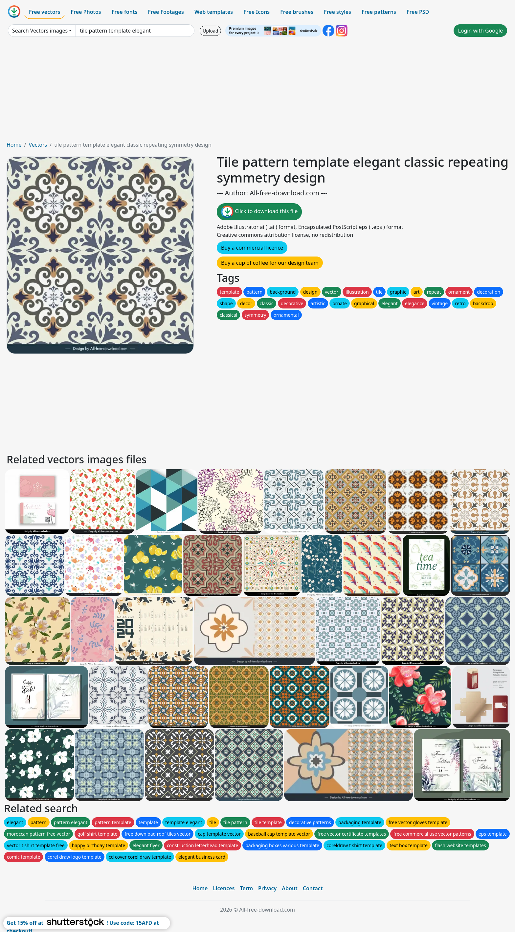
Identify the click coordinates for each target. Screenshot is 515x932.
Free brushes (296, 11)
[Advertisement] (257, 91)
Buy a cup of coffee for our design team (270, 262)
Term (246, 888)
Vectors (38, 144)
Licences (224, 888)
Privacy (267, 888)
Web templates (213, 11)
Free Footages (166, 11)
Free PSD (418, 11)
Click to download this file (259, 212)
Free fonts (125, 11)
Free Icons (256, 11)
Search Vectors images (40, 30)
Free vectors (44, 11)
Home (14, 144)
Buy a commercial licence (252, 247)
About (289, 888)
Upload (210, 31)
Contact (313, 888)
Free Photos (86, 11)
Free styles (337, 11)
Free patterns (379, 11)
